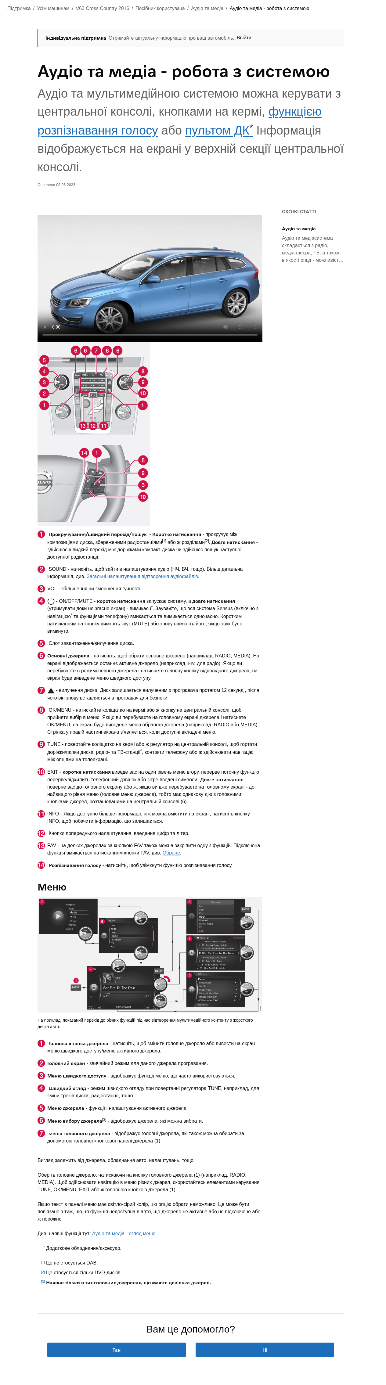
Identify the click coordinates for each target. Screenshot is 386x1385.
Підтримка (19, 8)
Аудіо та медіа (207, 8)
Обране (171, 852)
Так (117, 1350)
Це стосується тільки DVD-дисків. (84, 1272)
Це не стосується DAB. (72, 1262)
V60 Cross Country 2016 (102, 8)
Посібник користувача (160, 8)
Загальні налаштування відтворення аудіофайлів (142, 576)
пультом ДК (219, 130)
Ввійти (244, 37)
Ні (264, 1350)
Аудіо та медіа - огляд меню (123, 1233)
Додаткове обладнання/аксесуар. (83, 1248)
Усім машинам (53, 8)
